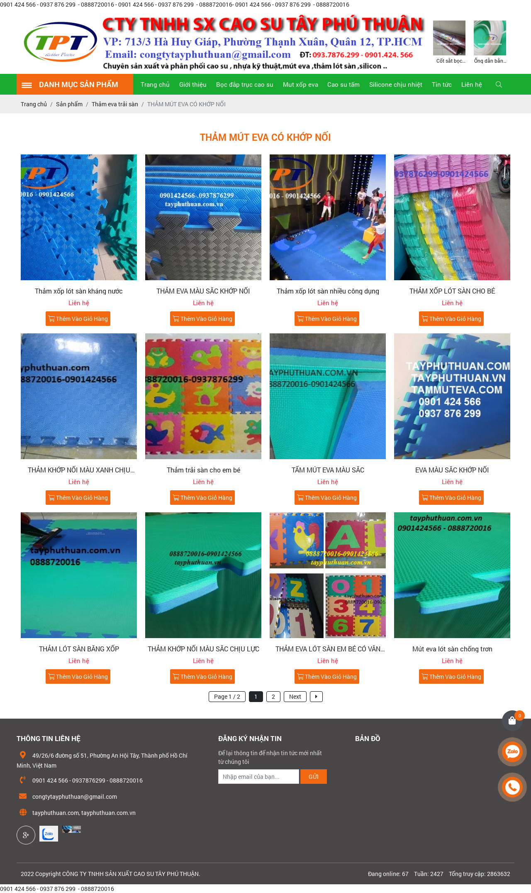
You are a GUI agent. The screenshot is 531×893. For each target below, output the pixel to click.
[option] (449, 41)
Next (295, 696)
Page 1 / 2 (227, 696)
